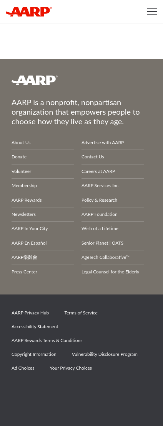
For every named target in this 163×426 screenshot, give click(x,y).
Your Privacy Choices (70, 368)
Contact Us (93, 157)
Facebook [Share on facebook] (21, 389)
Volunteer (21, 171)
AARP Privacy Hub (30, 313)
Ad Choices (23, 368)
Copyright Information (34, 354)
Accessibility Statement (35, 326)
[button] (152, 11)
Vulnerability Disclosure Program (105, 354)
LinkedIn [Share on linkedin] (100, 389)
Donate (19, 157)
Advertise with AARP (103, 142)
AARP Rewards (27, 200)
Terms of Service (80, 313)
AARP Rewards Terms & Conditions (47, 340)
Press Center (24, 272)
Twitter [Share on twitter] (47, 389)
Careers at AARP (98, 171)
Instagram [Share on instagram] (74, 389)
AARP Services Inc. (101, 185)
